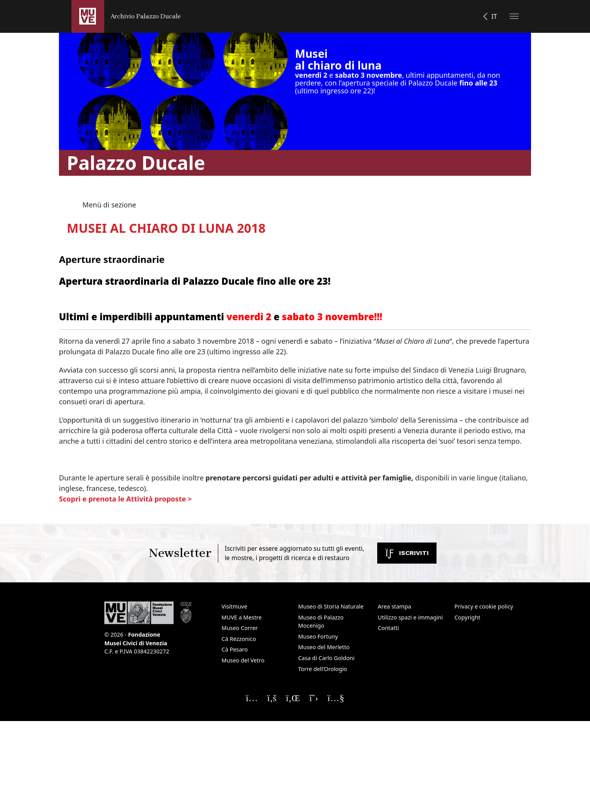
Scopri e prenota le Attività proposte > (125, 498)
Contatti (388, 628)
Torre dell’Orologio (322, 669)
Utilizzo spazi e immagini (410, 617)
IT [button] (494, 16)
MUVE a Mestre (241, 617)
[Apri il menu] (514, 16)
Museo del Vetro (242, 660)
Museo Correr (239, 628)
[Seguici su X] (313, 697)
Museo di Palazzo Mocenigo (321, 622)
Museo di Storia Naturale (331, 606)
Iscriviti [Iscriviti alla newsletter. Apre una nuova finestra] (407, 553)
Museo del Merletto (323, 647)
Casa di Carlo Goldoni (326, 658)
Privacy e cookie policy (484, 606)
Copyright (467, 617)
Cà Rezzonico (238, 639)
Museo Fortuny (318, 636)
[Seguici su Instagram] (252, 697)
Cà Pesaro (234, 649)
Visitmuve (234, 606)
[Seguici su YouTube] (336, 697)
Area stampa (394, 606)
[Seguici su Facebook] (271, 697)
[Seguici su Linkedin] (293, 697)
